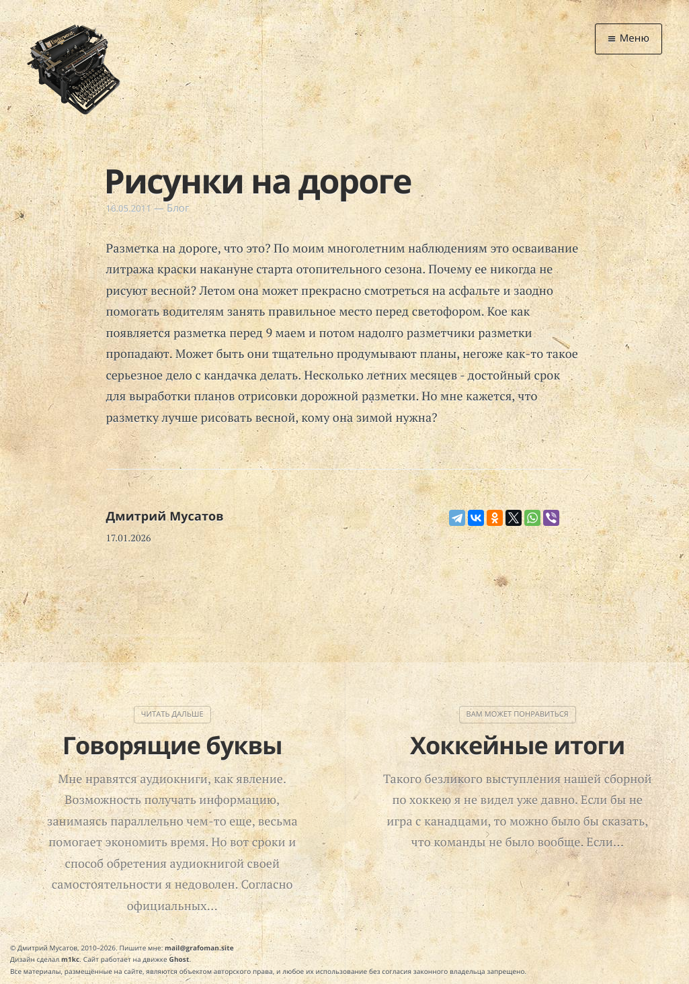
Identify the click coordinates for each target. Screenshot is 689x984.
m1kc (70, 959)
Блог (178, 208)
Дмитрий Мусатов (165, 516)
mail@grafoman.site (199, 947)
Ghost (179, 959)
